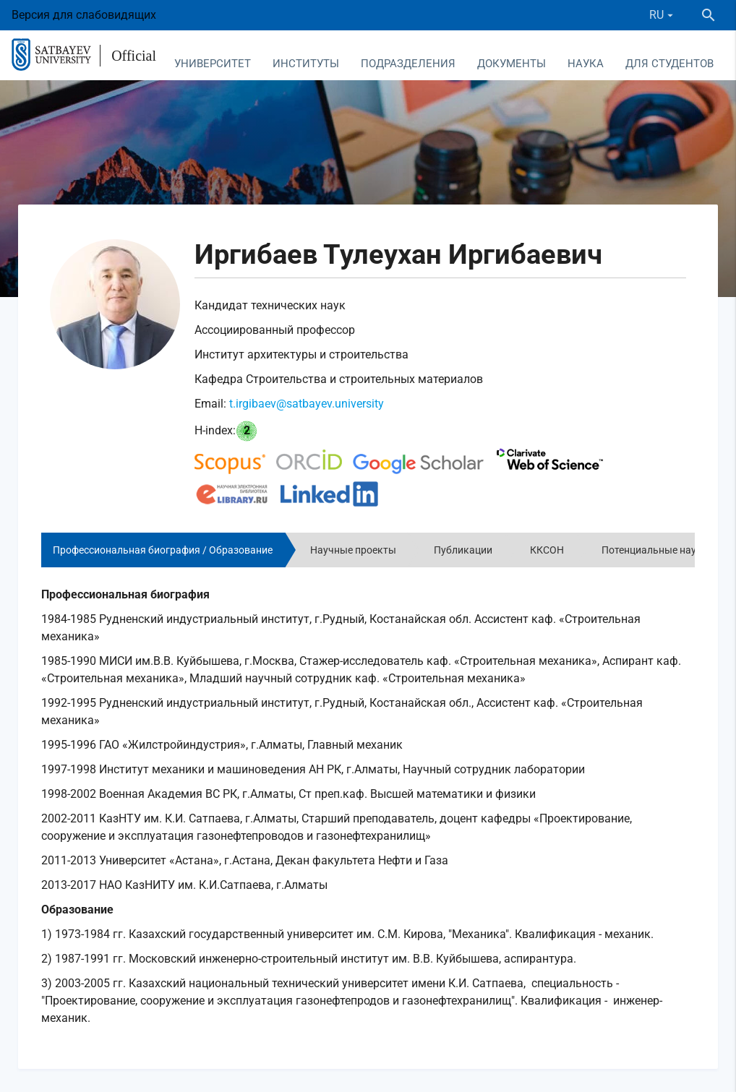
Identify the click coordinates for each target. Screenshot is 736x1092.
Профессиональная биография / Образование (163, 550)
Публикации (463, 550)
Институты (306, 63)
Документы (511, 63)
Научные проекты (353, 550)
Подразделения (408, 63)
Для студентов (669, 63)
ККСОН (547, 550)
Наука (586, 63)
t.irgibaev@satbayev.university (306, 403)
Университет (212, 63)
